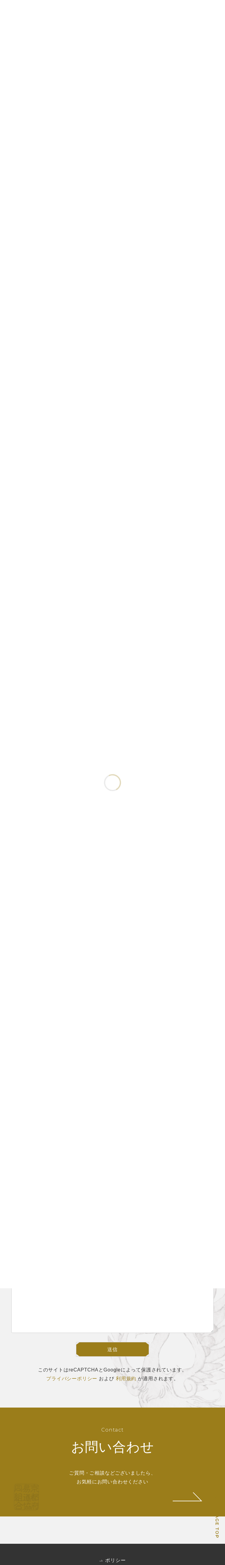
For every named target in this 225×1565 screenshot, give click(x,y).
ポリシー (115, 1560)
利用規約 (126, 1378)
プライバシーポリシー (71, 1378)
